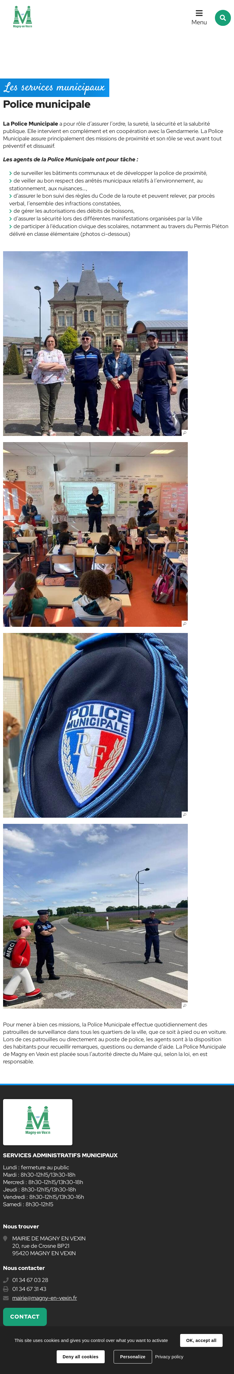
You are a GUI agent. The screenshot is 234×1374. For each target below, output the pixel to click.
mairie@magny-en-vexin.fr (44, 1297)
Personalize (132, 1356)
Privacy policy (169, 1356)
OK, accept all (201, 1340)
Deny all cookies (81, 1356)
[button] (95, 343)
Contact (25, 1316)
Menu (199, 22)
